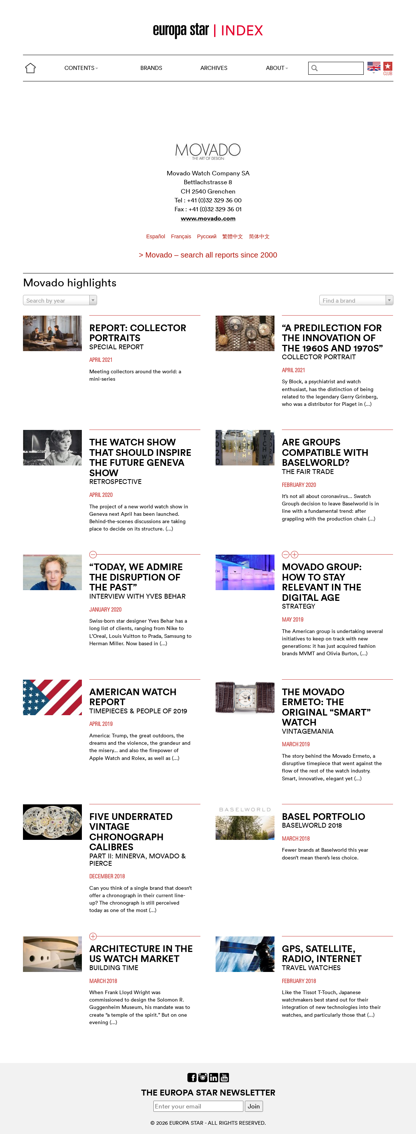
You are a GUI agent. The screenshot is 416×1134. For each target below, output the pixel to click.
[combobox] (60, 300)
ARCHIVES (213, 67)
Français (182, 236)
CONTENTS (81, 67)
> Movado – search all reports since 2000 (208, 255)
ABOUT (277, 67)
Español (156, 236)
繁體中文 (233, 236)
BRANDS (151, 67)
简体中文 (259, 236)
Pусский (207, 236)
